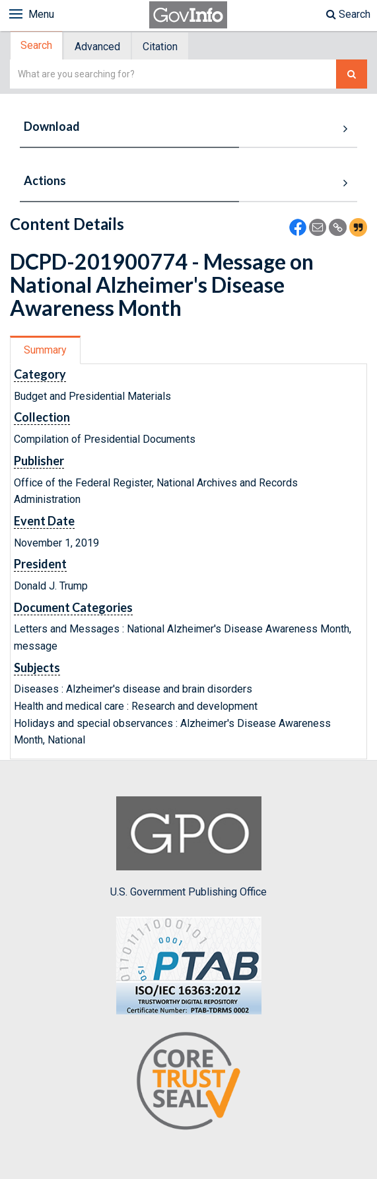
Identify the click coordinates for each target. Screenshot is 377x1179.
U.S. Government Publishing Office (188, 847)
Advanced (97, 46)
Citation (160, 46)
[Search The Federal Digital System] (351, 74)
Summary (45, 350)
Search (348, 14)
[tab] (37, 45)
